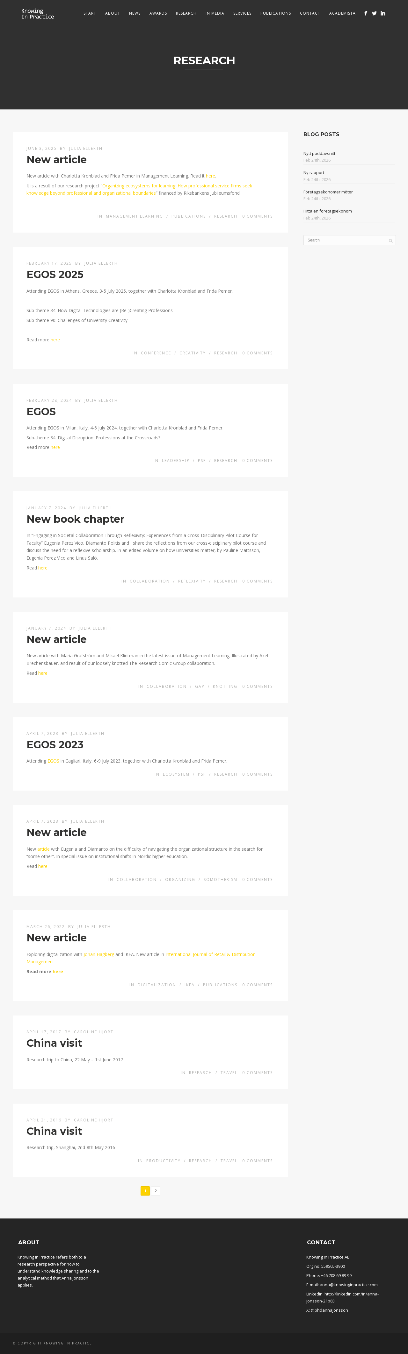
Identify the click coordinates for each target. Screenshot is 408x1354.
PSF (202, 460)
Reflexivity (192, 581)
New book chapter (75, 519)
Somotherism (220, 879)
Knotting (225, 686)
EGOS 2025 (55, 274)
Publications (275, 13)
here (210, 176)
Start (90, 13)
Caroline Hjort (93, 1032)
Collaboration (150, 581)
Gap (200, 686)
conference (156, 353)
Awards (158, 13)
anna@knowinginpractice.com (349, 1285)
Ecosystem (176, 774)
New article (56, 159)
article (43, 849)
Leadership (176, 460)
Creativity (192, 353)
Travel (229, 1072)
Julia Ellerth (86, 148)
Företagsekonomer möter (328, 192)
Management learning (134, 216)
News (135, 13)
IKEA (190, 985)
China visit (54, 1043)
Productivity (163, 1160)
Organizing (180, 879)
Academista (342, 13)
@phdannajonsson (329, 1310)
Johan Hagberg (99, 954)
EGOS (41, 411)
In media (215, 13)
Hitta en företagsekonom (327, 211)
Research (186, 13)
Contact (310, 13)
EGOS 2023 (55, 744)
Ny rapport (313, 172)
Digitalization (157, 985)
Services (242, 13)
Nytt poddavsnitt (319, 153)
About (112, 13)
